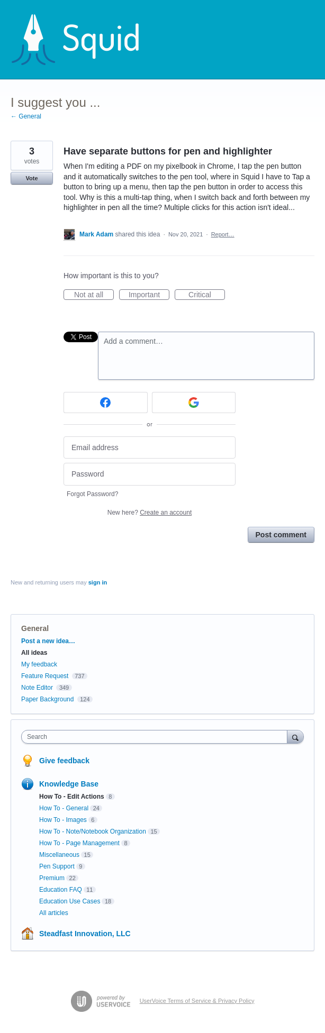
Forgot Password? (92, 494)
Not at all (94, 295)
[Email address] (150, 447)
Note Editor (37, 687)
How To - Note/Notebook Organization (92, 831)
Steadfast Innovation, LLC (85, 933)
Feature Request (44, 676)
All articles (53, 913)
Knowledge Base (68, 784)
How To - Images (63, 820)
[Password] (150, 474)
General (35, 628)
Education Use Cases (69, 901)
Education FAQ (60, 889)
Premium (52, 878)
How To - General (63, 808)
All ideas (34, 652)
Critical (206, 295)
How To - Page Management (79, 843)
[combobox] (156, 737)
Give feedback (64, 760)
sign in (97, 582)
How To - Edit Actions (71, 796)
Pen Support (57, 866)
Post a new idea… (48, 641)
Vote (31, 178)
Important (149, 295)
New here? (149, 512)
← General (26, 116)
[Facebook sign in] (106, 402)
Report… (222, 234)
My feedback (39, 664)
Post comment (281, 535)
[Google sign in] (194, 402)
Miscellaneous (59, 854)
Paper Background (47, 699)
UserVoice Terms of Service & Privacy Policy (197, 1001)
